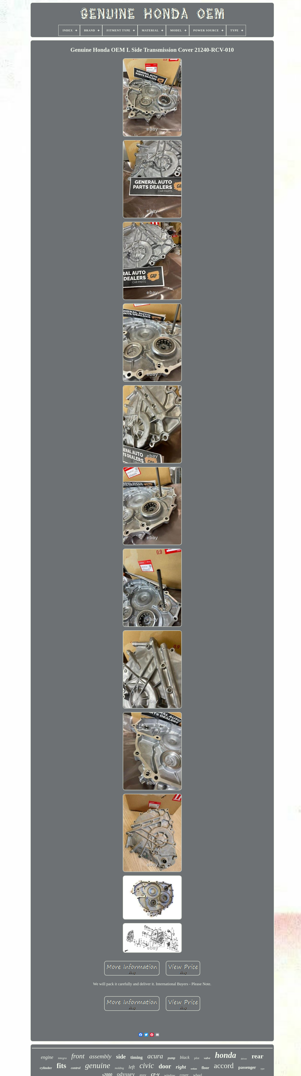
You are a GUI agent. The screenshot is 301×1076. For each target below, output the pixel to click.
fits (61, 1066)
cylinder (46, 1068)
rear (257, 1056)
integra (62, 1058)
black (184, 1057)
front (78, 1056)
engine (47, 1057)
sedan (194, 1068)
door (165, 1066)
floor (205, 1068)
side (121, 1056)
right (181, 1067)
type (263, 1068)
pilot (196, 1058)
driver (244, 1058)
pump (171, 1058)
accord (224, 1065)
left (132, 1067)
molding (119, 1068)
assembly (100, 1056)
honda (225, 1055)
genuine (97, 1065)
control (75, 1068)
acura (155, 1056)
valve (207, 1058)
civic (146, 1065)
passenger (247, 1067)
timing (136, 1057)
